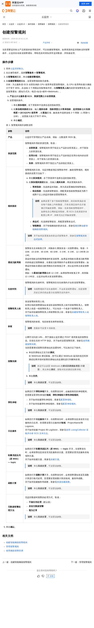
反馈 (50, 576)
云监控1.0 (21, 24)
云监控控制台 (16, 68)
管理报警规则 (12, 546)
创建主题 (55, 459)
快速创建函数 (63, 482)
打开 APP (85, 4)
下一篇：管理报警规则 (81, 562)
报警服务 (41, 24)
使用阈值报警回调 (14, 550)
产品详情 (46, 43)
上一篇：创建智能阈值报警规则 (16, 562)
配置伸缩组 (66, 399)
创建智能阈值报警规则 (16, 542)
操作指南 (31, 24)
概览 (77, 226)
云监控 (11, 24)
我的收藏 (84, 43)
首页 (4, 24)
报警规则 (51, 24)
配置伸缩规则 (69, 404)
